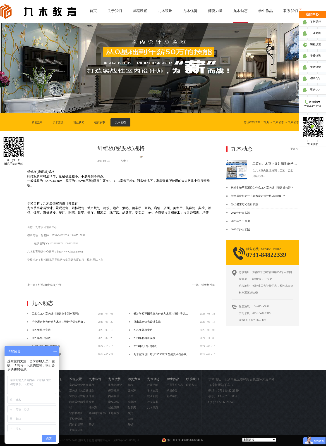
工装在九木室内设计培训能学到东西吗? (280, 163)
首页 (93, 11)
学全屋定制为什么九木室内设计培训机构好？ (258, 196)
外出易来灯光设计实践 (244, 204)
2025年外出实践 (240, 212)
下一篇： (203, 284)
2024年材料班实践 (144, 338)
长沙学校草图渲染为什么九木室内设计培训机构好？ (262, 187)
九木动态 (278, 122)
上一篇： (44, 284)
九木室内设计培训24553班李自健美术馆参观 (160, 354)
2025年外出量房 (240, 221)
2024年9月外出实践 (145, 346)
